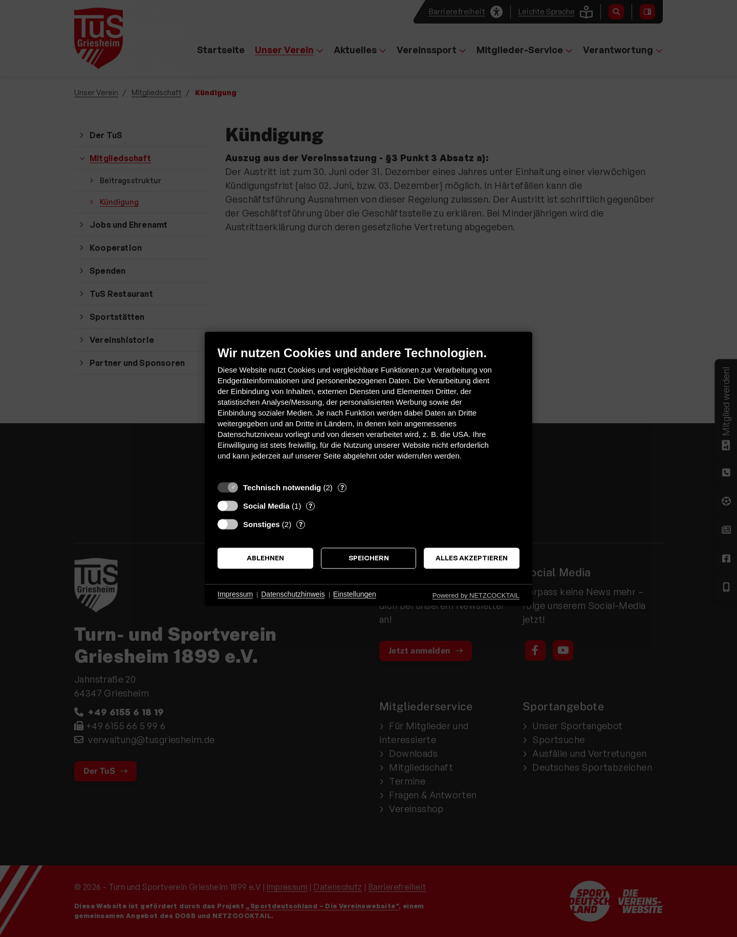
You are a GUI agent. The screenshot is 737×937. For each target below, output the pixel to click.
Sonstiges (261, 524)
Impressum (235, 595)
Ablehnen (265, 558)
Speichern (369, 558)
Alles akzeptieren (472, 558)
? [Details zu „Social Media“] (310, 506)
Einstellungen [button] (354, 595)
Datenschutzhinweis (293, 595)
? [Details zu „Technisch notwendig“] (342, 487)
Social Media (266, 506)
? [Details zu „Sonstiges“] (300, 524)
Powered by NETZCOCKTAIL (475, 595)
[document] (368, 410)
